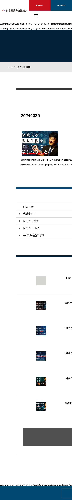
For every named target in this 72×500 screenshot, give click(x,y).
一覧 (17, 67)
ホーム (10, 67)
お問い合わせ (61, 5)
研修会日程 (39, 5)
